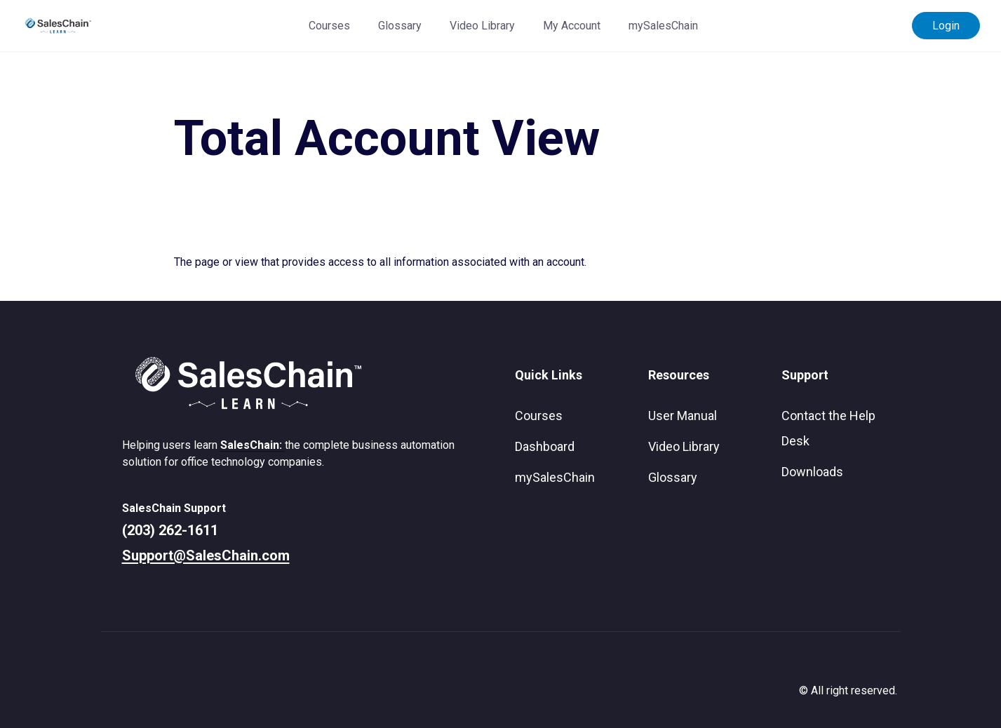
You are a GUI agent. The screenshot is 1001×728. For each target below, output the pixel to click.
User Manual (682, 415)
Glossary (400, 25)
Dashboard (545, 446)
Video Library (482, 25)
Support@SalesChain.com (206, 555)
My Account (571, 25)
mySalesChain (663, 25)
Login (946, 25)
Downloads (812, 471)
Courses (329, 25)
